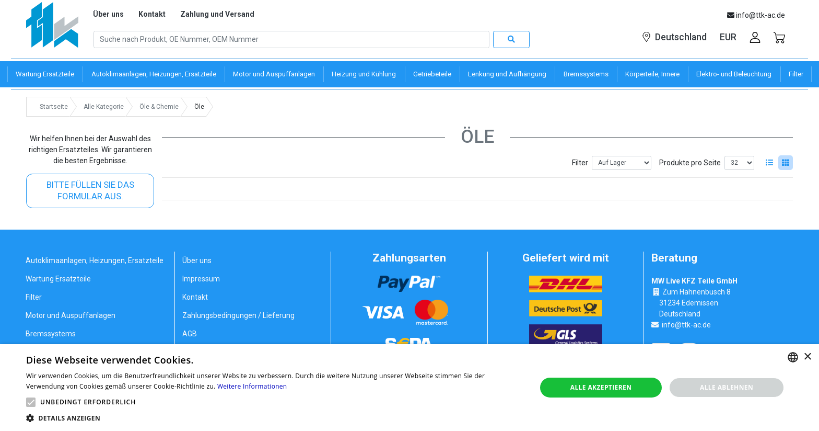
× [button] (807, 357)
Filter (580, 162)
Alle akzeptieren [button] (601, 387)
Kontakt (152, 14)
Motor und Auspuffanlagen (70, 315)
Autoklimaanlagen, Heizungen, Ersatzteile (94, 260)
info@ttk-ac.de (686, 325)
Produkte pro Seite (690, 162)
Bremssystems (51, 334)
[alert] (409, 387)
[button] (30, 402)
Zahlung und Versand (217, 14)
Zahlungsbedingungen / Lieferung (238, 315)
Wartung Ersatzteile (58, 279)
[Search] (291, 40)
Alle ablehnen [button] (726, 387)
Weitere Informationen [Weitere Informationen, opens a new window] (252, 386)
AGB (189, 334)
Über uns (108, 14)
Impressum (201, 279)
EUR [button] (728, 37)
